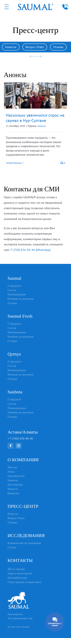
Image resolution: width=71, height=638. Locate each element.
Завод (11, 471)
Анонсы (41, 126)
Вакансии (13, 493)
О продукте (14, 285)
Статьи (12, 547)
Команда (13, 480)
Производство (16, 475)
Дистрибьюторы (17, 577)
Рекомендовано (17, 294)
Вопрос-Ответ (35, 47)
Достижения (15, 484)
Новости (10, 47)
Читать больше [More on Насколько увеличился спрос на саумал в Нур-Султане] (14, 163)
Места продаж (16, 569)
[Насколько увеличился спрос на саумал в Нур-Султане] (35, 95)
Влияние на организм (20, 298)
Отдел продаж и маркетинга (24, 582)
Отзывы (58, 47)
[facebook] (11, 446)
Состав (12, 290)
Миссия (12, 467)
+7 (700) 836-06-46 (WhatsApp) (30, 250)
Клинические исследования (24, 543)
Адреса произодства (20, 573)
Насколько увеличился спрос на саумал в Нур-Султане (35, 118)
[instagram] (19, 446)
